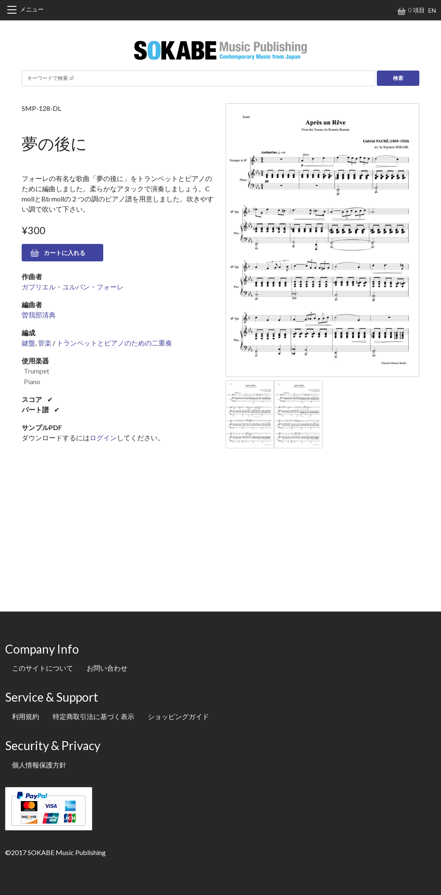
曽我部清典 (39, 315)
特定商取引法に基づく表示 (93, 716)
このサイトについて (42, 668)
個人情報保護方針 (39, 765)
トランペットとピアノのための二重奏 (114, 343)
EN (432, 10)
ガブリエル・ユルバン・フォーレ (73, 287)
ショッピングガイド (178, 716)
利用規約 (25, 716)
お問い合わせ (107, 668)
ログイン (103, 437)
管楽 (44, 343)
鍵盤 (28, 343)
